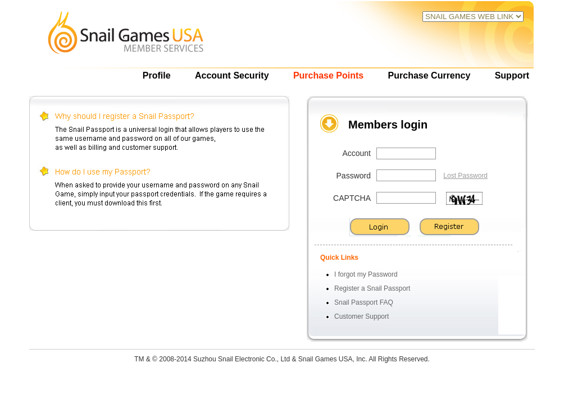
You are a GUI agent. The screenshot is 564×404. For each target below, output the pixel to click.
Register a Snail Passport (372, 288)
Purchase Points (328, 75)
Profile (157, 75)
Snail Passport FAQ (363, 302)
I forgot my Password (366, 274)
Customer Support (361, 316)
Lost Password (465, 176)
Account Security (232, 75)
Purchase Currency (429, 75)
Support (512, 75)
